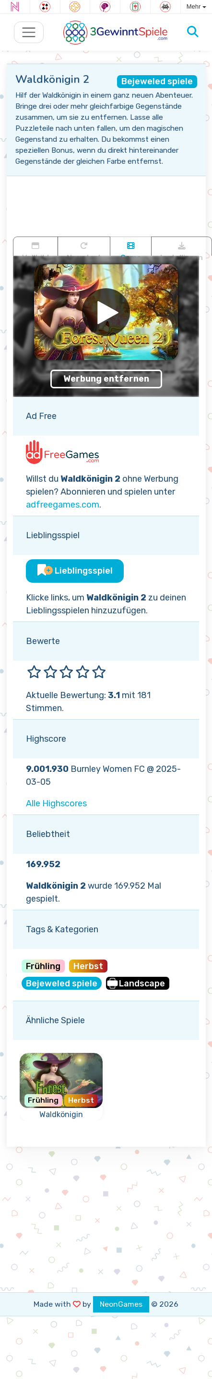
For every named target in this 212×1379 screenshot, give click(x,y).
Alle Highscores (56, 803)
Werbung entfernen (106, 378)
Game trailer (130, 248)
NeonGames (121, 1304)
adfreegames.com (62, 504)
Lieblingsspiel (75, 570)
